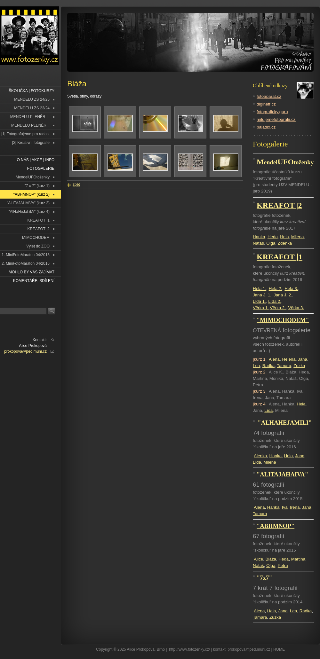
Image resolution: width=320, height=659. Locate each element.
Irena (295, 507)
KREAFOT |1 (38, 220)
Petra (283, 565)
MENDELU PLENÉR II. (30, 116)
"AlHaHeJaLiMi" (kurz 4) (29, 211)
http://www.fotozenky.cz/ (189, 649)
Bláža (271, 559)
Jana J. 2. (283, 295)
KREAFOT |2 (38, 229)
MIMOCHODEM (36, 237)
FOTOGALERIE (40, 168)
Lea (256, 365)
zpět (76, 184)
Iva (285, 507)
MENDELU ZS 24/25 (32, 99)
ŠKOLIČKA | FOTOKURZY (31, 91)
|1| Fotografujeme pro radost (25, 134)
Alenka (260, 455)
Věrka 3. (296, 307)
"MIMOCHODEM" (283, 320)
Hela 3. (291, 288)
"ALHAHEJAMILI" (285, 422)
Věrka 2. (278, 307)
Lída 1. (259, 301)
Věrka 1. (261, 307)
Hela (284, 236)
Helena (288, 359)
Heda (273, 236)
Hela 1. (259, 288)
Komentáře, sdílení (33, 281)
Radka (268, 365)
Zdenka (285, 243)
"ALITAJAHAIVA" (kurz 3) (28, 203)
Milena (297, 236)
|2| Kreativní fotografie (31, 142)
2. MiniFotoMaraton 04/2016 (26, 263)
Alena (274, 359)
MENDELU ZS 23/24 (32, 108)
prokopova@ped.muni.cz (25, 351)
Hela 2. (275, 288)
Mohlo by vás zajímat (31, 272)
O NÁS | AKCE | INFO (35, 160)
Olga (270, 243)
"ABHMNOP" (275, 525)
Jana (302, 359)
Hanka (259, 236)
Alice (258, 559)
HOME (279, 649)
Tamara (284, 365)
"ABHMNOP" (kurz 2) (31, 194)
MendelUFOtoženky (33, 177)
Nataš (258, 243)
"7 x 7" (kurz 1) (37, 186)
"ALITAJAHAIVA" (282, 474)
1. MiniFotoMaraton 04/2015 (26, 255)
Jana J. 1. (262, 295)
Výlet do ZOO (38, 246)
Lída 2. (274, 301)
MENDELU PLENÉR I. (30, 125)
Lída (268, 410)
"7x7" (264, 577)
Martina (298, 559)
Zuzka (299, 365)
